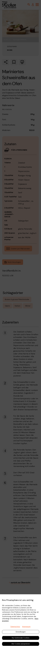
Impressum (26, 627)
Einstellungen (21, 632)
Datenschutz (15, 627)
